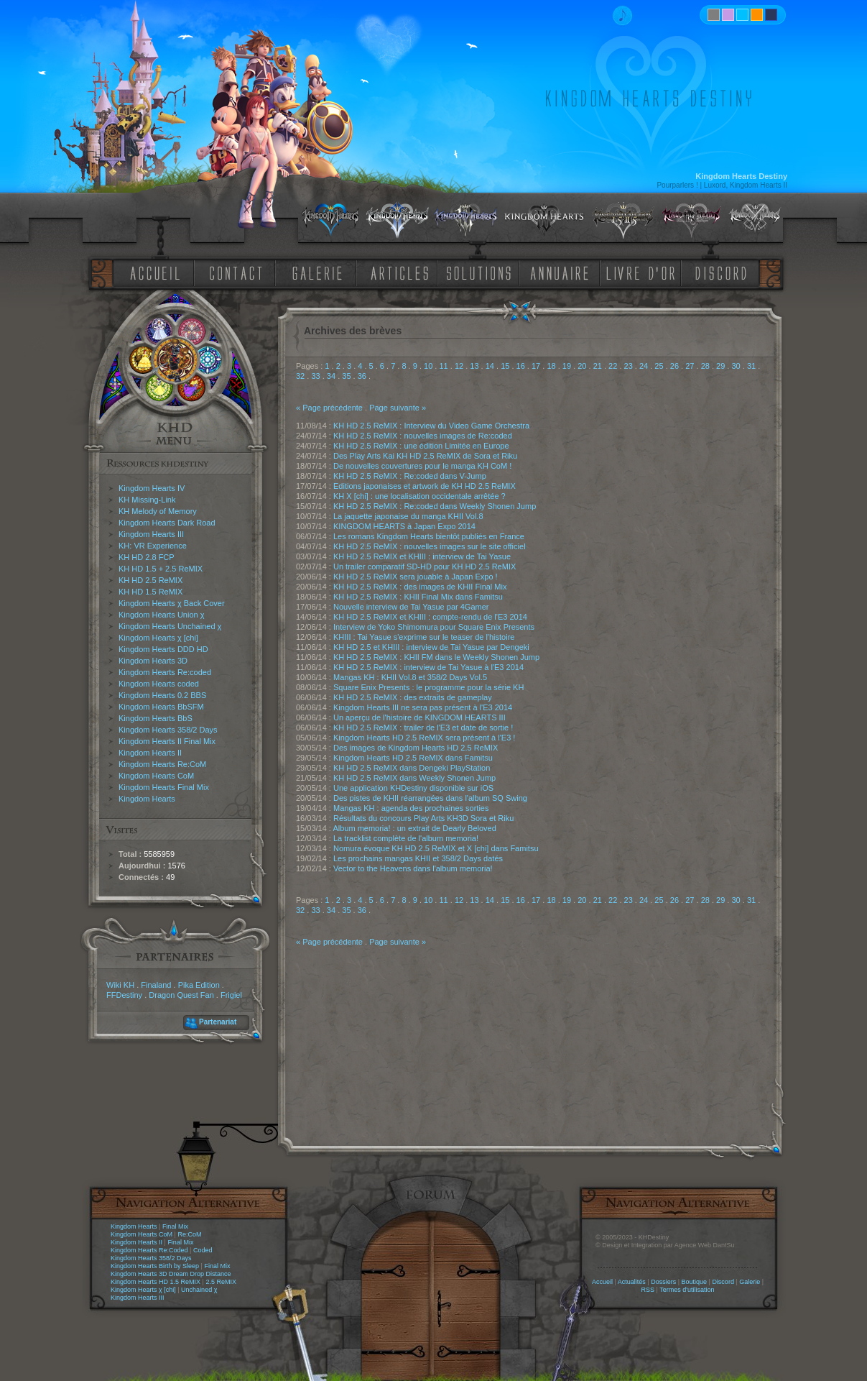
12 (459, 366)
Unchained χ (199, 1289)
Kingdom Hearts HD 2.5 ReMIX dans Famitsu (413, 757)
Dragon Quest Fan (181, 995)
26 (674, 366)
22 (612, 366)
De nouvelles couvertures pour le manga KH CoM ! (422, 466)
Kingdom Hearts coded (159, 683)
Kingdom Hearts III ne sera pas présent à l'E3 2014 (422, 707)
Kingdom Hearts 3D (153, 660)
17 (536, 366)
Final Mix (175, 1226)
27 (689, 366)
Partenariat (217, 1022)
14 (490, 366)
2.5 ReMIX (220, 1281)
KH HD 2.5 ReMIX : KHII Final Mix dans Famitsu (418, 596)
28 (705, 366)
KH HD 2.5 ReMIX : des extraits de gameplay (412, 697)
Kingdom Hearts (147, 798)
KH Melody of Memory (158, 511)
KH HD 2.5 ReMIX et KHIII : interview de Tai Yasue (422, 556)
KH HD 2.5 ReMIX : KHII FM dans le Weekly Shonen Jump (436, 657)
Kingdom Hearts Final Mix (164, 787)
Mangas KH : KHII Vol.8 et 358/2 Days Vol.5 (410, 677)
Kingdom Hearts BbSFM (161, 706)
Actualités (632, 1281)
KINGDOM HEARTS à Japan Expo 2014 (404, 526)
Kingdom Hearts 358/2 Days (168, 729)
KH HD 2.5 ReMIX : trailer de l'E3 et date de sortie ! (423, 727)
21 (597, 366)
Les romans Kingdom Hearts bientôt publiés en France (428, 536)
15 (505, 366)
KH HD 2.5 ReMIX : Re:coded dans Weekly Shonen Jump (434, 506)
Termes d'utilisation (686, 1289)
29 (720, 366)
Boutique (695, 1281)
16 (520, 366)
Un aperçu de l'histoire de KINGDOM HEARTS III (419, 717)
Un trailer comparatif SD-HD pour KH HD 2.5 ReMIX (424, 566)
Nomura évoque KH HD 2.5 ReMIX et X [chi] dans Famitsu (436, 848)
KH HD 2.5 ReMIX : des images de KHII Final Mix (419, 586)
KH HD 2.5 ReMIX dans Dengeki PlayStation (411, 767)
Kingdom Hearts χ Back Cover (172, 603)
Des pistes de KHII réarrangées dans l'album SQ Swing (430, 798)
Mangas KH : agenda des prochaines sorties (410, 808)
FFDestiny (124, 995)
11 (443, 366)
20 (582, 366)
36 (362, 376)
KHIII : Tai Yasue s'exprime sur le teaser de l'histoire (423, 637)
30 (735, 366)
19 (566, 366)
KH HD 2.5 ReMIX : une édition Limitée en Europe (421, 445)
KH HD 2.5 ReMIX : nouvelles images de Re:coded (422, 435)
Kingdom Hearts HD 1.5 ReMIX (155, 1281)
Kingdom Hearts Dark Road (167, 522)
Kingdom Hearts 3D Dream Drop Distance (171, 1273)
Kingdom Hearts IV (152, 488)
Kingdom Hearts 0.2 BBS (162, 695)
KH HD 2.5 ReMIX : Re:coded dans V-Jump (409, 476)
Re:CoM (189, 1234)
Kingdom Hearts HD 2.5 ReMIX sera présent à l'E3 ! (424, 737)
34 (331, 376)
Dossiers (663, 1281)
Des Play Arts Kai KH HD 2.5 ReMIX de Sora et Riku (425, 455)
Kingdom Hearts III (151, 534)
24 (643, 366)
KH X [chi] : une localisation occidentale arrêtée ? (419, 496)
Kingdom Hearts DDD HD (163, 649)
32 (300, 376)
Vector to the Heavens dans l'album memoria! (413, 868)
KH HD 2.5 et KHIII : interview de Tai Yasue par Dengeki (431, 647)
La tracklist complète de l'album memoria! (405, 838)
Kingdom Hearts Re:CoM (162, 764)
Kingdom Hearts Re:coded (165, 672)
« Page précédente (329, 407)
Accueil (602, 1281)
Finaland (156, 985)
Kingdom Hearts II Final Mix (167, 741)
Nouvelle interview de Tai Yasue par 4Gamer (410, 606)
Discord (723, 1281)
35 (346, 376)
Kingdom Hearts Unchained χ (170, 626)
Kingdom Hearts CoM (156, 775)
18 (551, 366)
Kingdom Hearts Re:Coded (149, 1250)
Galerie (749, 1281)
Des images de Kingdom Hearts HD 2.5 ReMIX (415, 747)
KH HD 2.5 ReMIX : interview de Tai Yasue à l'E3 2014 (428, 667)
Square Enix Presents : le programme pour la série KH (428, 687)
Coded (203, 1250)
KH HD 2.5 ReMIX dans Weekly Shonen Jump (414, 778)
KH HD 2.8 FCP (147, 557)
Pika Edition (199, 985)
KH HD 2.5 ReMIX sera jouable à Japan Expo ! (415, 576)
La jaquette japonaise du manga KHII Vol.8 (408, 516)
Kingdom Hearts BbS (156, 718)
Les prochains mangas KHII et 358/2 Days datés (418, 858)
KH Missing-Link (147, 499)
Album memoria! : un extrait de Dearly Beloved (414, 828)
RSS (648, 1289)
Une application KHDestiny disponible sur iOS (413, 788)
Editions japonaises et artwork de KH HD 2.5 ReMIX (424, 486)
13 (474, 366)
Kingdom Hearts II (150, 752)
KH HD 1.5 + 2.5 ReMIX (161, 568)
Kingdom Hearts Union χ (162, 614)
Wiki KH (120, 985)
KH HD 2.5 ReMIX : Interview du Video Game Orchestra (431, 425)
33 (315, 376)
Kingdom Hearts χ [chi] (158, 637)
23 (628, 366)
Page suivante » (397, 407)
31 (751, 366)
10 (428, 366)
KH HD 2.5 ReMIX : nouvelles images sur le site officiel (429, 546)
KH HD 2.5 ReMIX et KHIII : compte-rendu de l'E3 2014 (430, 616)
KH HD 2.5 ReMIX (150, 580)
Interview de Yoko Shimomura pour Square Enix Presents (433, 627)
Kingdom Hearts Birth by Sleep (155, 1266)
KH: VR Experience (153, 545)
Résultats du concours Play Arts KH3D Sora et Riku (423, 818)
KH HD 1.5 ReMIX (150, 591)
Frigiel (231, 995)
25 (658, 366)
